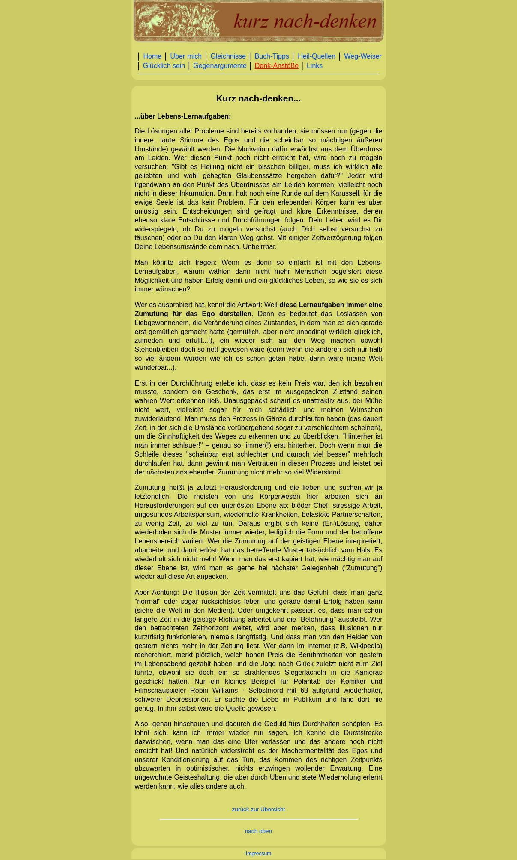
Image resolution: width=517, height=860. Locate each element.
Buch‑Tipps (271, 56)
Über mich (186, 56)
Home (152, 56)
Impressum (258, 854)
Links (315, 65)
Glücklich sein (164, 65)
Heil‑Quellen (316, 56)
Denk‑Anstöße (277, 65)
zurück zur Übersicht (258, 809)
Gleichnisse (228, 56)
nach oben (258, 831)
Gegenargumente (220, 65)
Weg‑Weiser (363, 56)
